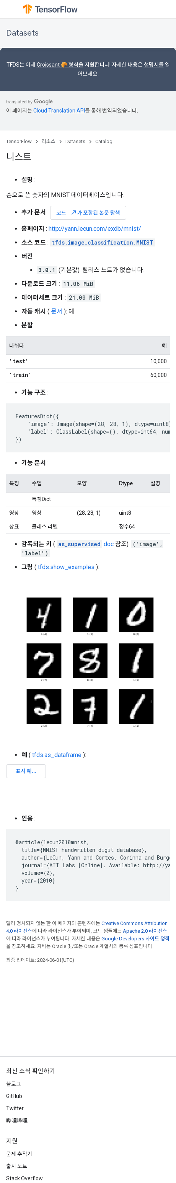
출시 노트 (16, 1166)
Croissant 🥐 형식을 (60, 65)
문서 (56, 311)
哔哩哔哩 (17, 1121)
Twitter (15, 1108)
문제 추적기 (19, 1154)
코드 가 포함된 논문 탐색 (88, 212)
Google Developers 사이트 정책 (135, 939)
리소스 (48, 141)
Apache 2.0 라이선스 (145, 931)
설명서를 (154, 65)
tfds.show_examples (66, 567)
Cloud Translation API (59, 111)
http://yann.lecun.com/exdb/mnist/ (95, 228)
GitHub (14, 1096)
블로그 (13, 1084)
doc (85, 544)
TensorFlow (19, 141)
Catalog (103, 141)
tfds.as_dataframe (56, 755)
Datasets (22, 33)
